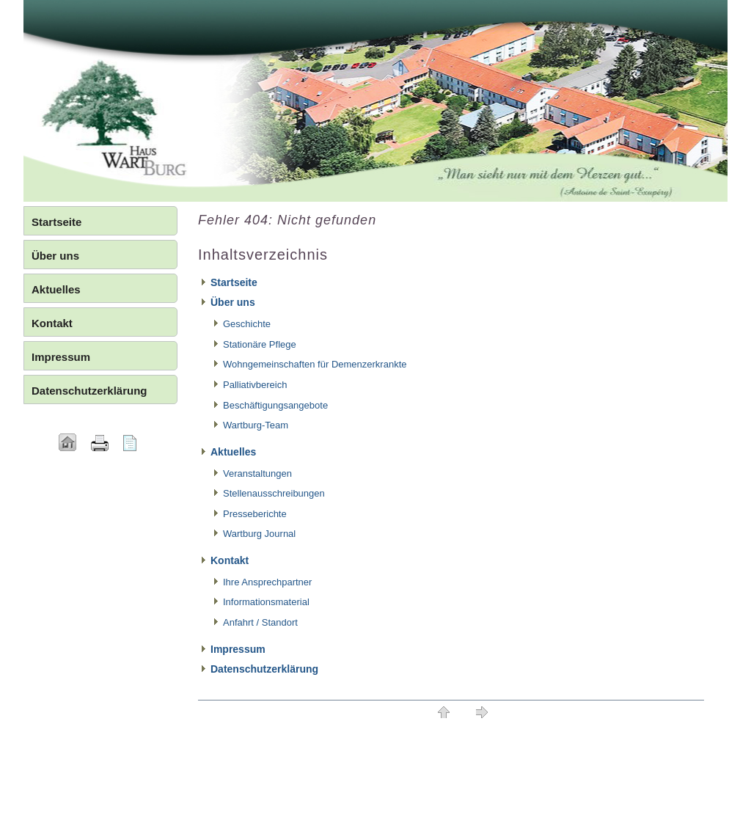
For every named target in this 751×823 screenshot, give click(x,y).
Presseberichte (255, 513)
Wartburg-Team (255, 425)
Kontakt (229, 560)
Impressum (237, 649)
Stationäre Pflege (259, 344)
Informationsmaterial (266, 601)
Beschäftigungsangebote (275, 405)
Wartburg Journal (259, 533)
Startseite (233, 282)
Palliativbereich (255, 384)
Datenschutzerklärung (264, 669)
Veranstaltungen (257, 473)
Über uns (232, 302)
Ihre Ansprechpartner (267, 582)
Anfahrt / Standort (260, 622)
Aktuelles (233, 452)
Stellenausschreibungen (274, 493)
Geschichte (247, 323)
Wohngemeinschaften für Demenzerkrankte (315, 364)
